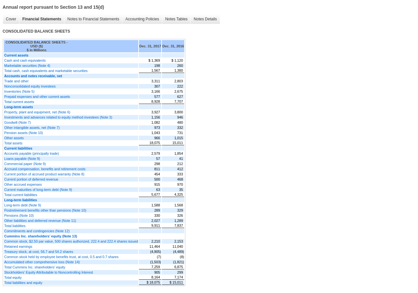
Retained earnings (18, 246)
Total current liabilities (20, 195)
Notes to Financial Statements (93, 19)
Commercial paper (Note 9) (25, 164)
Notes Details (205, 19)
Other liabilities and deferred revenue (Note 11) (40, 221)
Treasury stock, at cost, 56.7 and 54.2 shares (38, 252)
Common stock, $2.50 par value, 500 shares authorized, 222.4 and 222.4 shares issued (71, 241)
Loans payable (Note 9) (22, 159)
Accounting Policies (142, 19)
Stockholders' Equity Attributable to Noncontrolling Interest (48, 272)
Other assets (14, 138)
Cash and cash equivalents (25, 60)
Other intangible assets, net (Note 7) (32, 128)
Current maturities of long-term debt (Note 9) (38, 190)
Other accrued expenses (23, 184)
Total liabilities (15, 226)
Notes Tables (176, 19)
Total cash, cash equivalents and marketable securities (46, 71)
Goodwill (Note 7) (17, 122)
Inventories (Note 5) (19, 91)
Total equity (13, 277)
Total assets (13, 143)
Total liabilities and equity (23, 283)
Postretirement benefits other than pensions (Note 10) (45, 210)
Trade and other (16, 81)
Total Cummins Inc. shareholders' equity (34, 267)
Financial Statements (41, 19)
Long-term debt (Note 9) (22, 205)
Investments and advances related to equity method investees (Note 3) (58, 117)
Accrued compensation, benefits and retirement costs (44, 169)
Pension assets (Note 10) (23, 133)
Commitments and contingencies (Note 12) (37, 231)
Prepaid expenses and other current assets (37, 97)
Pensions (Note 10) (19, 215)
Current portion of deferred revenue (31, 179)
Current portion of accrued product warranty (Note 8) (44, 174)
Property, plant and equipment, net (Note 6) (37, 112)
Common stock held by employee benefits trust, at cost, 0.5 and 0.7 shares (61, 257)
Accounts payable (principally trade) (31, 153)
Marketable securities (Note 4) (27, 66)
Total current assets (19, 102)
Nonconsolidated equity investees (30, 86)
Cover (11, 19)
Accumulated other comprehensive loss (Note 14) (42, 262)
